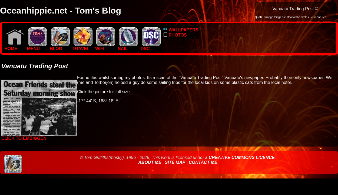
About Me (150, 162)
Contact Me (203, 162)
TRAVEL (82, 47)
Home (14, 47)
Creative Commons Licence (242, 157)
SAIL (128, 47)
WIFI (105, 47)
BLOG (60, 47)
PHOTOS (175, 35)
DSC (151, 47)
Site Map (175, 162)
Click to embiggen (39, 136)
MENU (37, 47)
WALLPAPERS (180, 30)
